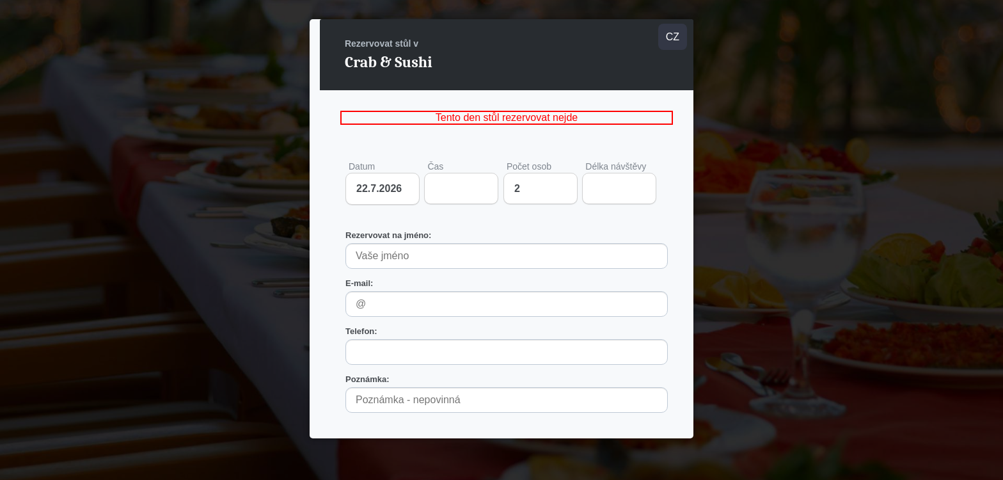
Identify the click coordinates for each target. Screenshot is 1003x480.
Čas (461, 182)
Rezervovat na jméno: (388, 235)
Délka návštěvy (619, 182)
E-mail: (359, 283)
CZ (672, 36)
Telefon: (361, 331)
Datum (362, 166)
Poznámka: (367, 379)
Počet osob (540, 182)
